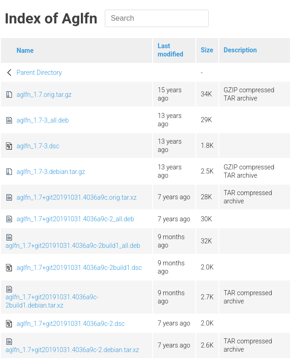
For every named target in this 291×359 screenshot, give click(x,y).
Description (240, 50)
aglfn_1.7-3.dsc (38, 146)
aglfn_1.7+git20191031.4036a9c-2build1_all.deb (73, 245)
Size (207, 50)
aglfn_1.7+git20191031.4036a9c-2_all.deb (75, 219)
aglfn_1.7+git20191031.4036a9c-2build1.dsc (79, 267)
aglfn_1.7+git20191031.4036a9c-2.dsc (71, 323)
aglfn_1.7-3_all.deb (42, 120)
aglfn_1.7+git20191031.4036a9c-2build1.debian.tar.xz (52, 301)
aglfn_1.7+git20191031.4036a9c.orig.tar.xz (77, 197)
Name (25, 50)
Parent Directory (39, 72)
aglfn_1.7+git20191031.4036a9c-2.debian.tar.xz (72, 349)
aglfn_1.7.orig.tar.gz (44, 94)
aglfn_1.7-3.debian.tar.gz (51, 171)
